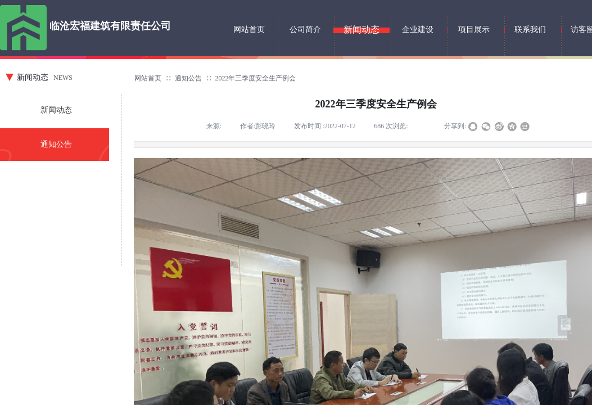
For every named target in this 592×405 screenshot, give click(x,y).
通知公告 (188, 78)
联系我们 (530, 29)
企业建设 (417, 29)
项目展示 (474, 29)
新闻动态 (56, 110)
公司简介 (305, 29)
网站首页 (147, 78)
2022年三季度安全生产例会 (255, 78)
